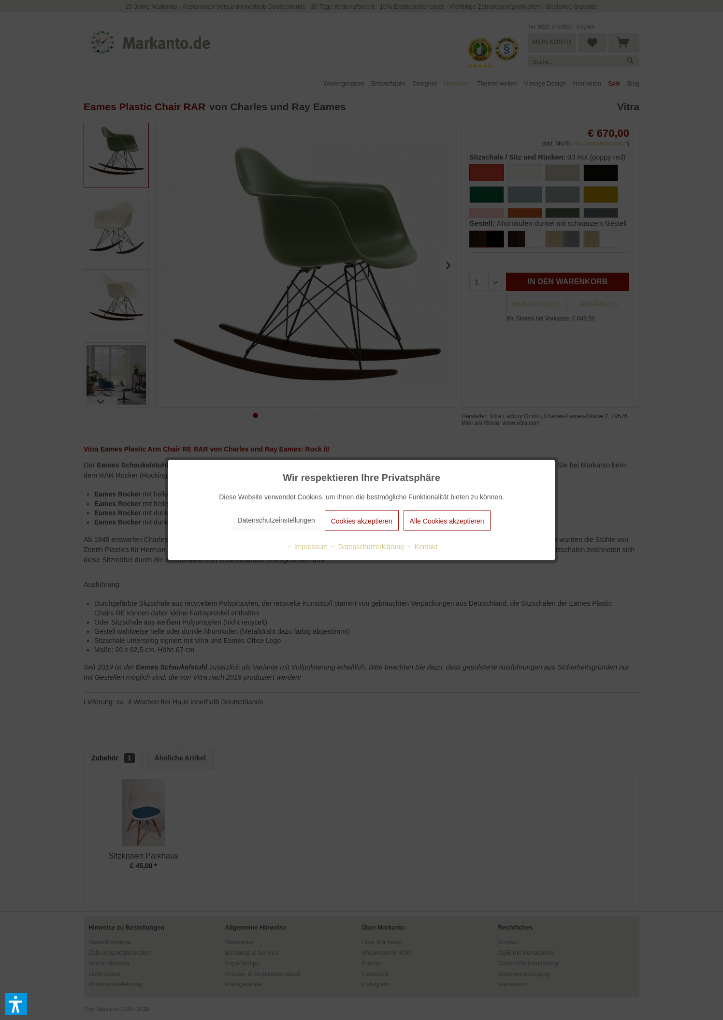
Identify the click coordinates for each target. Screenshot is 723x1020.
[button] (16, 1004)
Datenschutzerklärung (367, 547)
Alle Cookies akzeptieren (447, 521)
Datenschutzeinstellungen (276, 520)
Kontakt (421, 547)
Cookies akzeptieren (361, 521)
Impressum (307, 547)
